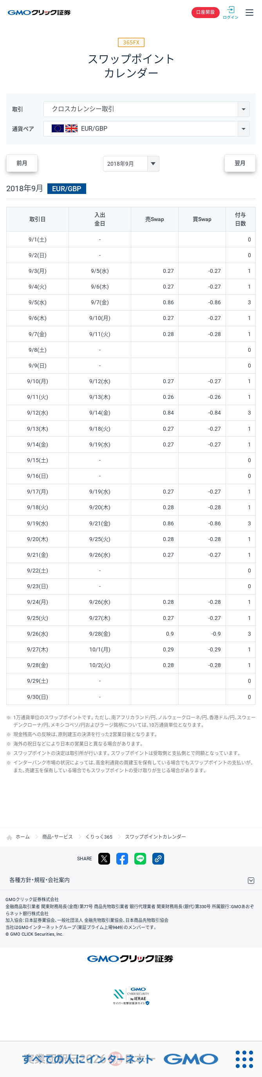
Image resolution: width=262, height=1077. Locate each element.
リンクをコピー (158, 859)
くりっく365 (98, 837)
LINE (140, 859)
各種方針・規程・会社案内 (39, 880)
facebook (122, 859)
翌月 (240, 163)
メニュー (249, 12)
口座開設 (205, 12)
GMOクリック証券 (40, 12)
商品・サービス (57, 837)
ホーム (23, 837)
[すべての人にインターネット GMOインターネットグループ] (113, 1059)
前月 (21, 163)
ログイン (230, 12)
